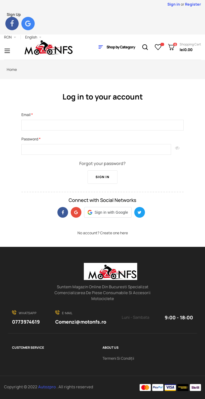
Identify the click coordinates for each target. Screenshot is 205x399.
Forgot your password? (102, 163)
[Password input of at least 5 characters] (96, 149)
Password (30, 138)
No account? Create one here (102, 232)
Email (26, 114)
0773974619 (26, 322)
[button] (107, 212)
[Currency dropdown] (10, 37)
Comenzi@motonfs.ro (80, 322)
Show (177, 149)
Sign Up (14, 14)
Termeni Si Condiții (118, 358)
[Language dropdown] (33, 37)
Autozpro (47, 387)
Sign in (102, 177)
